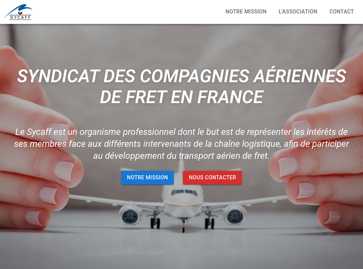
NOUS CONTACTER (212, 178)
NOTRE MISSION (147, 178)
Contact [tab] (341, 12)
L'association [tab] (298, 12)
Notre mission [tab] (246, 12)
